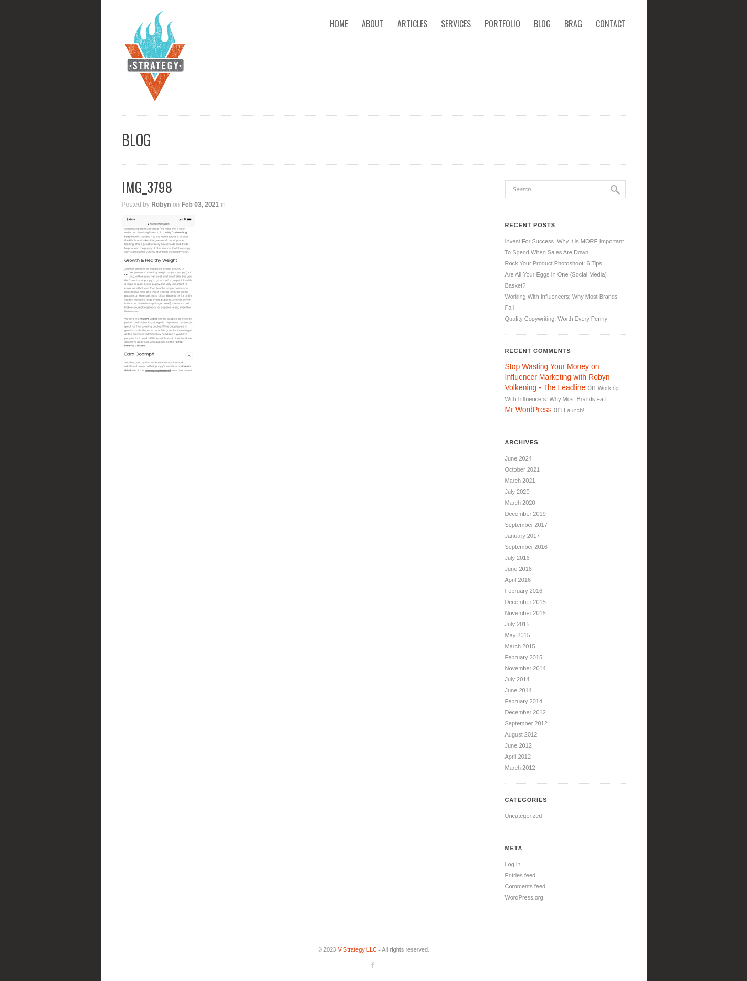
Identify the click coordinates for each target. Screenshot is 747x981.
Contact (611, 23)
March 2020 (520, 502)
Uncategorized (523, 816)
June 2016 (518, 569)
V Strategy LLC (357, 949)
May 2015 (517, 635)
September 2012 (526, 723)
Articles (412, 23)
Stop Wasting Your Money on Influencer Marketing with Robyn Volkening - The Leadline (557, 377)
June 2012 (518, 745)
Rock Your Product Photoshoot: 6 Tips (553, 263)
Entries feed (520, 875)
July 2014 (517, 679)
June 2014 (518, 690)
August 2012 (521, 734)
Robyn (161, 204)
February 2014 (524, 701)
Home (339, 23)
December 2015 (525, 602)
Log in (513, 864)
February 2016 (524, 591)
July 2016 (517, 558)
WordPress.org (524, 897)
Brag (573, 23)
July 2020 (517, 491)
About (373, 23)
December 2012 (525, 712)
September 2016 (526, 547)
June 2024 (518, 458)
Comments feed (525, 886)
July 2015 (517, 624)
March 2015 (520, 646)
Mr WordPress (528, 409)
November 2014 (525, 668)
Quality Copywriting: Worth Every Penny (556, 318)
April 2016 (518, 580)
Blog (542, 23)
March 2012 (520, 767)
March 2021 (520, 480)
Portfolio (502, 23)
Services (456, 23)
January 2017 (522, 536)
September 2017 (526, 525)
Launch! (574, 410)
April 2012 (518, 756)
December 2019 (525, 513)
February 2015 (524, 657)
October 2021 (522, 469)
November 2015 (525, 613)
